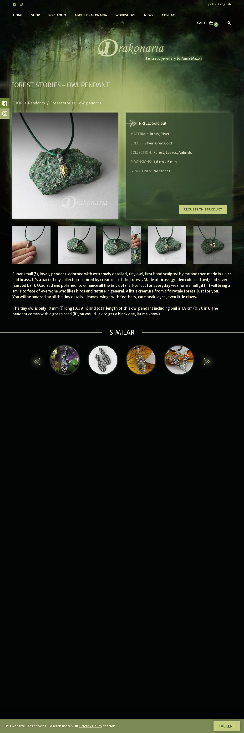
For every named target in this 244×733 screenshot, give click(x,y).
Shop (35, 15)
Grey (159, 143)
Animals (185, 152)
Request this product (203, 209)
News (148, 15)
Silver (148, 143)
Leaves (171, 152)
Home (18, 15)
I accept (227, 726)
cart (201, 23)
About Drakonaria (91, 15)
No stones (162, 171)
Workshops (126, 15)
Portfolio (57, 15)
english (225, 4)
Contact (169, 15)
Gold (168, 143)
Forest (159, 152)
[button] (37, 361)
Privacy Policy (90, 726)
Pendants (36, 103)
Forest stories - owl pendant (76, 103)
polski (212, 4)
